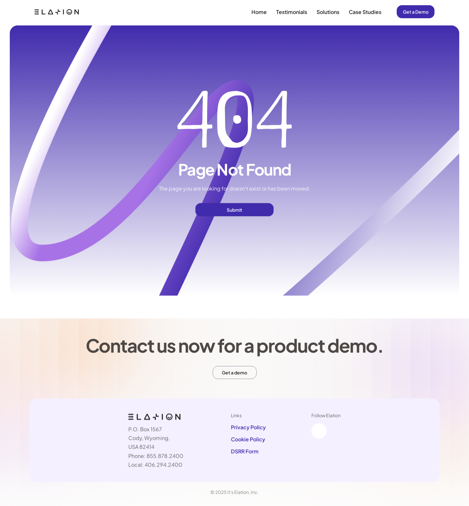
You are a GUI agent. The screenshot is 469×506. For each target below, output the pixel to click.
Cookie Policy (248, 439)
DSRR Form (245, 451)
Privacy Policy (248, 427)
